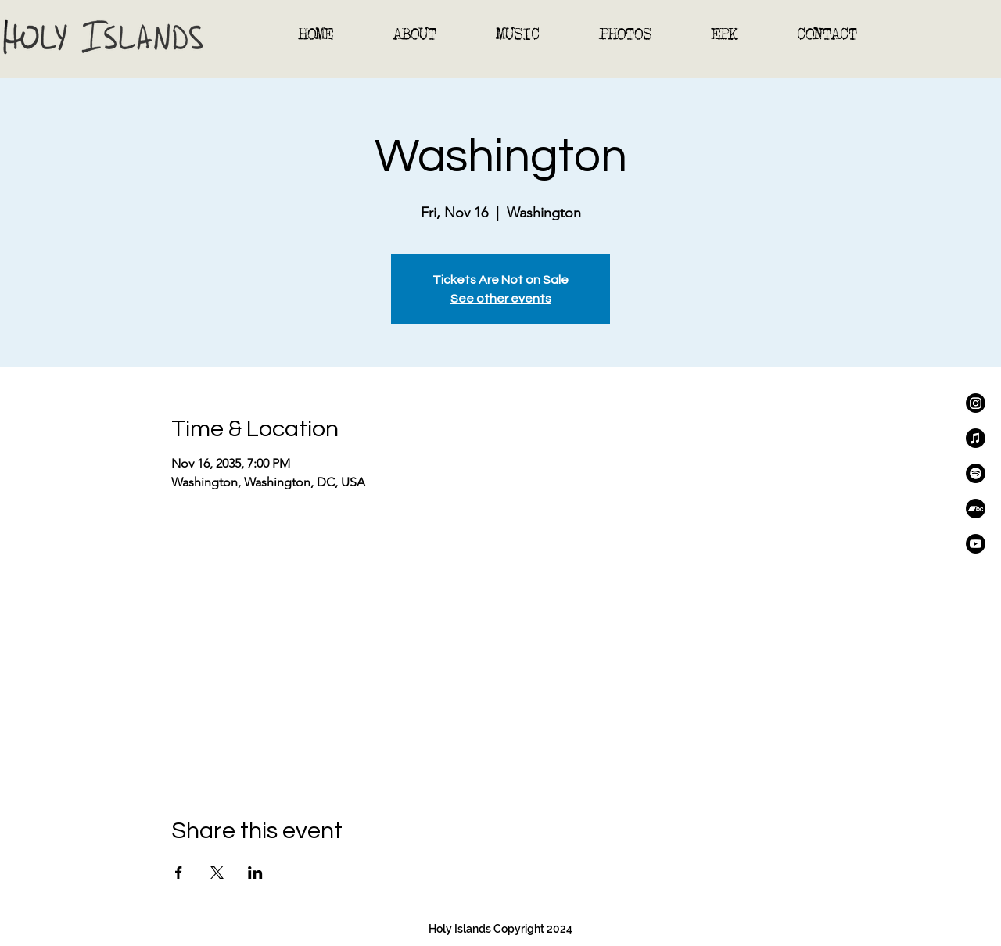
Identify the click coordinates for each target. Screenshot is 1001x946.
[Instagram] (975, 403)
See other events (500, 298)
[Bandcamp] (975, 508)
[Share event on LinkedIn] (255, 872)
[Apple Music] (975, 438)
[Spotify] (975, 473)
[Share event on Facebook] (178, 872)
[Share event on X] (217, 872)
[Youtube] (975, 544)
